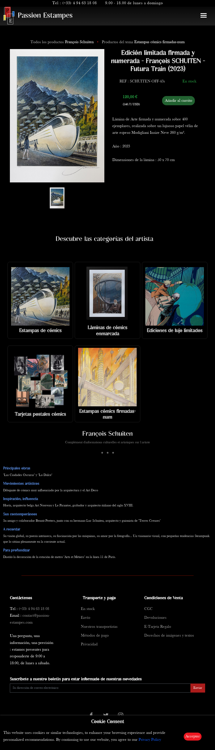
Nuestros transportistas (99, 627)
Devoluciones (155, 618)
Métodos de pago (95, 636)
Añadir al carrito (178, 101)
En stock (88, 609)
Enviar (197, 688)
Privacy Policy (150, 740)
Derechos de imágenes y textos (169, 636)
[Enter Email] (100, 688)
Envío (85, 618)
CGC (148, 609)
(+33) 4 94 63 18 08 (79, 3)
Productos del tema (143, 42)
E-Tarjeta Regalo (157, 627)
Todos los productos (62, 42)
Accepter (192, 736)
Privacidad (89, 644)
